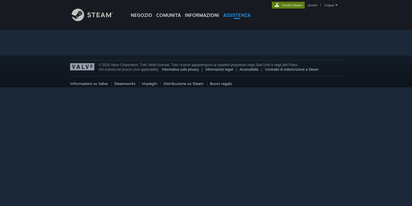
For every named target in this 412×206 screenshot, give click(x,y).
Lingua (329, 5)
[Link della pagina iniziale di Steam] (97, 19)
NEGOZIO (141, 15)
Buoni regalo (221, 83)
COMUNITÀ (168, 15)
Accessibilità (248, 70)
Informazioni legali (219, 70)
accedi (312, 5)
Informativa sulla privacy (180, 70)
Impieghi (149, 83)
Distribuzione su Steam (183, 83)
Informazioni (202, 15)
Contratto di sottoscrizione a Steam (291, 70)
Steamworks (124, 83)
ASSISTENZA (237, 15)
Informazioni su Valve (89, 83)
